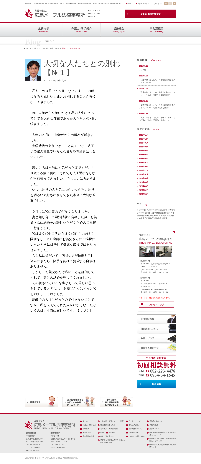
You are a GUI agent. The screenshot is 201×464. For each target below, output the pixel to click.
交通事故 (154, 213)
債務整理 (157, 218)
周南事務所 (149, 218)
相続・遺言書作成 (107, 436)
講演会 (164, 218)
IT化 (152, 215)
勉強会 (161, 213)
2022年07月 (143, 163)
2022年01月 (143, 143)
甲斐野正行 (141, 210)
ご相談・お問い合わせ (137, 436)
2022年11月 (143, 170)
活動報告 (86, 429)
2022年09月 (143, 166)
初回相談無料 (134, 432)
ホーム (130, 4)
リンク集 (142, 70)
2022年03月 (143, 151)
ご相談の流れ (134, 425)
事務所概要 (87, 432)
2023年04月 (143, 182)
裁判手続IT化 (144, 215)
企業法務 (170, 215)
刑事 (170, 213)
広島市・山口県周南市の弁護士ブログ (46, 48)
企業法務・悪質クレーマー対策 (112, 421)
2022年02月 (143, 147)
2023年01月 (143, 174)
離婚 (164, 215)
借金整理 (112, 432)
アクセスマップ (143, 4)
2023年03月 (143, 178)
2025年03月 (143, 194)
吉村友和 (140, 213)
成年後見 (140, 218)
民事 (156, 215)
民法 (166, 213)
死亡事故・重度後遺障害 (109, 429)
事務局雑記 (153, 425)
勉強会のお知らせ (156, 421)
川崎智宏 (163, 210)
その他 (149, 210)
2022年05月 (143, 159)
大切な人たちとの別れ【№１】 (72, 48)
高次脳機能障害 (88, 436)
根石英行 (171, 210)
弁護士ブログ (154, 429)
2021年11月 (143, 135)
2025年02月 (143, 190)
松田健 (147, 213)
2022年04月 (143, 155)
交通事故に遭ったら (107, 425)
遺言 (160, 215)
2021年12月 (143, 139)
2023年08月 (143, 186)
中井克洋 (156, 210)
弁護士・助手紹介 (89, 425)
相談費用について (135, 429)
